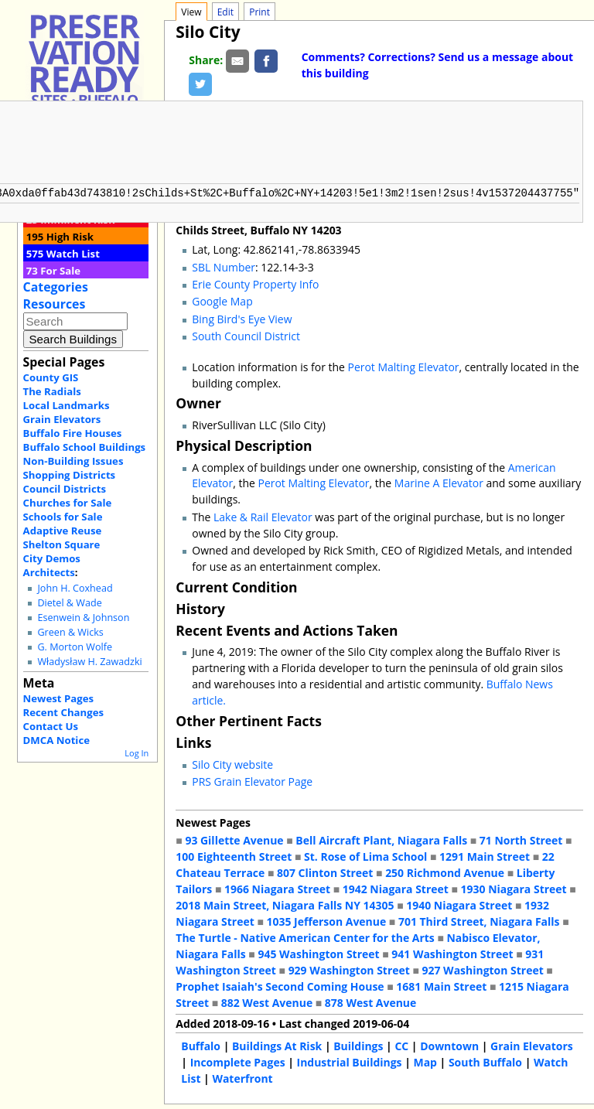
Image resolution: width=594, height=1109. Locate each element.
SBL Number (223, 265)
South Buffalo (485, 1060)
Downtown (449, 1044)
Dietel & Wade (69, 602)
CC (401, 1044)
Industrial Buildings (349, 1060)
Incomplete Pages (237, 1060)
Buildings (358, 1044)
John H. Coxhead (74, 588)
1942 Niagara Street (396, 887)
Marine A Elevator (438, 481)
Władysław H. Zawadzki (89, 661)
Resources (54, 303)
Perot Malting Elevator (403, 365)
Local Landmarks (66, 405)
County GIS (51, 377)
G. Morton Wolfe (74, 646)
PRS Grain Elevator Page (252, 780)
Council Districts (64, 489)
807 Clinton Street (325, 871)
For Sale (60, 271)
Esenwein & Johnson (83, 617)
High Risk (70, 237)
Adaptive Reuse (62, 530)
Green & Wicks (70, 632)
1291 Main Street (484, 855)
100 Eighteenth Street (234, 855)
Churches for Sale (67, 503)
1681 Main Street (441, 985)
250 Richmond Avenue (444, 871)
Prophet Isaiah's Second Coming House (280, 985)
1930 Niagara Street (514, 887)
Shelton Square (62, 544)
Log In (136, 753)
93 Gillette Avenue (234, 838)
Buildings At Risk (277, 1044)
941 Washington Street (452, 952)
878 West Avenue (370, 1001)
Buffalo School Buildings (84, 447)
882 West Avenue (266, 1001)
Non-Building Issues (73, 461)
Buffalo (200, 1044)
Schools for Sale (63, 517)
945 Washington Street (318, 952)
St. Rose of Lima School (365, 855)
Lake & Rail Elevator (262, 515)
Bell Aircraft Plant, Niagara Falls (381, 838)
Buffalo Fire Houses (72, 433)
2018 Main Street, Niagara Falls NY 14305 (285, 903)
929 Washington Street (349, 968)
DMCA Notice (56, 740)
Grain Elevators (62, 419)
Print (259, 12)
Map (424, 1060)
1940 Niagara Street (459, 903)
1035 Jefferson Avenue (327, 920)
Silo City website (232, 763)
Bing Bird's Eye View (242, 317)
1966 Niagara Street (277, 887)
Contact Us (50, 726)
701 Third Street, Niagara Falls (479, 920)
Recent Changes (63, 712)
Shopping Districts (69, 475)
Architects (49, 572)
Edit (225, 12)
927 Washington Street (483, 968)
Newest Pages (58, 698)
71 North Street (521, 838)
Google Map (222, 299)
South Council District (246, 334)
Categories (55, 286)
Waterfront (242, 1077)
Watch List (73, 254)
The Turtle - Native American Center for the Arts (305, 936)
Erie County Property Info (255, 282)
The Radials (52, 391)
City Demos (51, 558)
